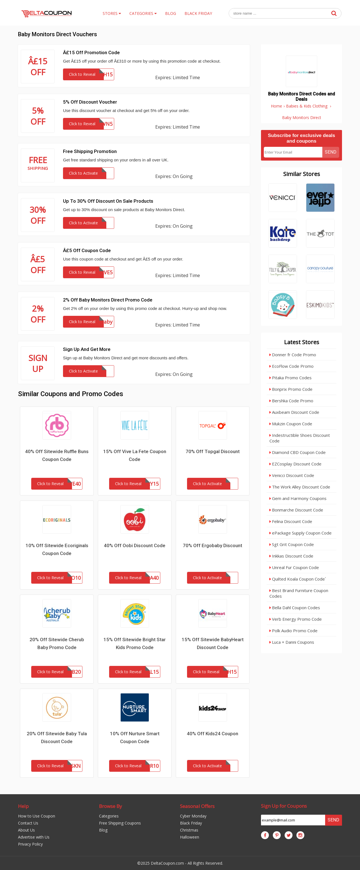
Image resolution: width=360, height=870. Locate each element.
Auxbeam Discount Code (294, 412)
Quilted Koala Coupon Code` (297, 579)
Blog (103, 830)
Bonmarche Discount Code (296, 510)
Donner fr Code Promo (292, 354)
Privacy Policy (30, 844)
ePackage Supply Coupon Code (300, 533)
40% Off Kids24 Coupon (212, 733)
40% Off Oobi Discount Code (134, 545)
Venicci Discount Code (291, 475)
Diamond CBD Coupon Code (297, 452)
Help (23, 806)
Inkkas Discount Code (291, 556)
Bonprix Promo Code (290, 389)
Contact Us (28, 823)
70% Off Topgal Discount (213, 451)
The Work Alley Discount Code (299, 487)
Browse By (110, 806)
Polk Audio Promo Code (293, 630)
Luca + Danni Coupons (291, 642)
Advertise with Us (34, 837)
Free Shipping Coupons (120, 823)
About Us (26, 830)
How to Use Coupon (36, 816)
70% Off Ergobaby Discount (212, 545)
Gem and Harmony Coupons (298, 498)
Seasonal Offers (197, 806)
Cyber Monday (193, 816)
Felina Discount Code (290, 521)
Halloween (189, 837)
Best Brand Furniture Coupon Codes (298, 593)
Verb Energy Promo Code (295, 619)
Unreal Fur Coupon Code (294, 567)
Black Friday (191, 823)
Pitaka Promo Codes (290, 377)
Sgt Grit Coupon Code (291, 544)
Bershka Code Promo (291, 400)
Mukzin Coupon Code (290, 423)
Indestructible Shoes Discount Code (299, 438)
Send (330, 152)
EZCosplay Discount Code (295, 464)
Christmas (189, 830)
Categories (109, 816)
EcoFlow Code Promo (291, 366)
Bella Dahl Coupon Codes (294, 607)
